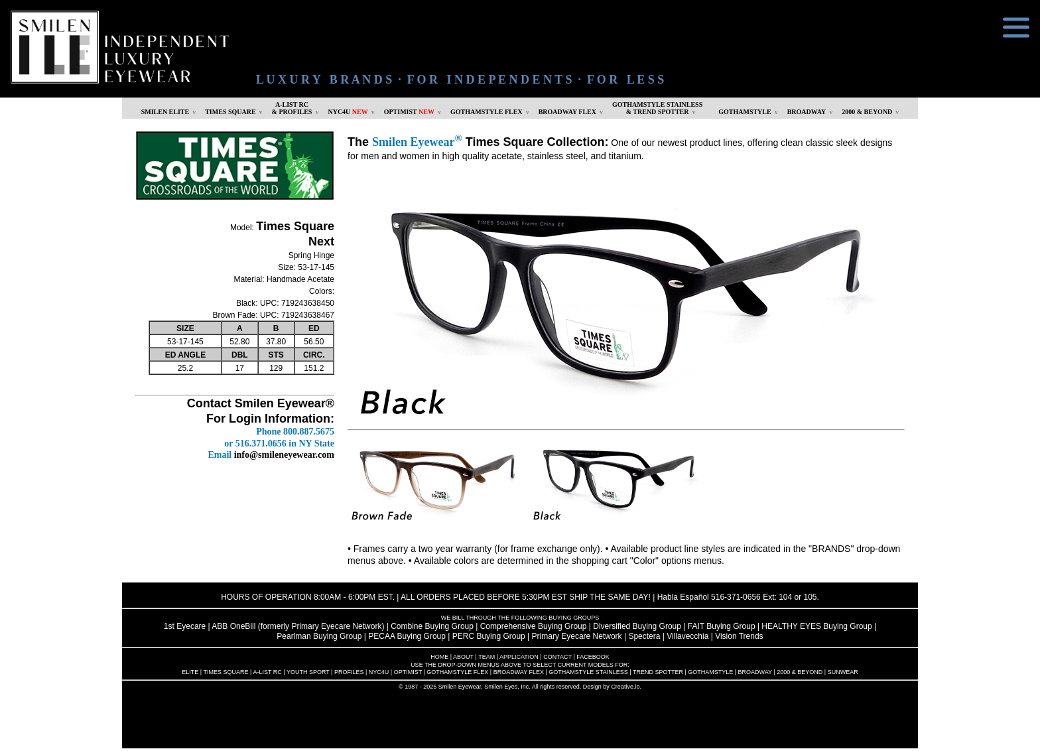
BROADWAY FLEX (567, 111)
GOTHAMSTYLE (744, 111)
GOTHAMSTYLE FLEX (486, 111)
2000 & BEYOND (867, 111)
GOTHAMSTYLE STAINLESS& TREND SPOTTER (657, 108)
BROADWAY (806, 111)
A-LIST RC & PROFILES (292, 108)
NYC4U (347, 111)
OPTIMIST (409, 111)
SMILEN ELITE (165, 111)
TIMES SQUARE (230, 111)
